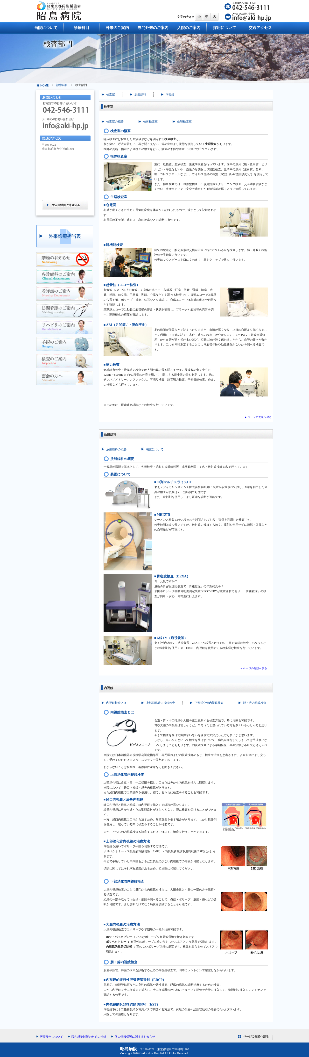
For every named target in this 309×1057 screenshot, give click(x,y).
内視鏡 (170, 94)
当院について (45, 28)
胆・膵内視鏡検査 (254, 703)
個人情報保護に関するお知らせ (135, 1036)
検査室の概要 (115, 121)
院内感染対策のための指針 (88, 1036)
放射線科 (140, 94)
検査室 (110, 94)
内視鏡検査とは (116, 703)
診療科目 (81, 28)
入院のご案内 (188, 28)
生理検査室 (184, 121)
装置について (154, 449)
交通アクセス (260, 28)
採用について (224, 28)
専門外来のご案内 (153, 28)
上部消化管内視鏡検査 (160, 703)
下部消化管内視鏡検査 (209, 703)
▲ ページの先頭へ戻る (258, 417)
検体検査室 (150, 121)
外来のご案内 (117, 28)
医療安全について (51, 1036)
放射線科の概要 (116, 449)
